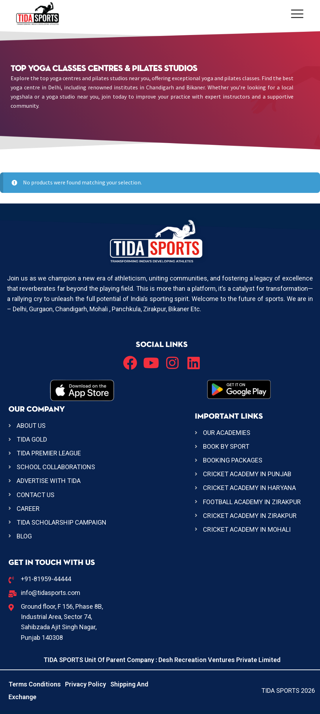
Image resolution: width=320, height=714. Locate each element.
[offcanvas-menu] (297, 14)
